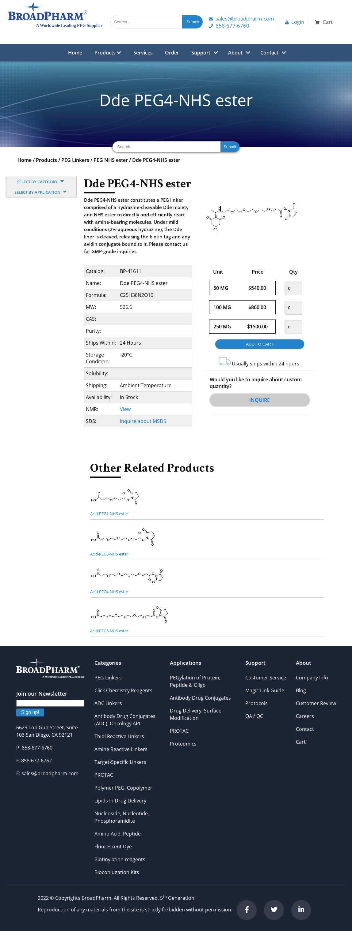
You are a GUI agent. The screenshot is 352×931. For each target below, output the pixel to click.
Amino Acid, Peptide (117, 833)
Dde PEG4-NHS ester (156, 160)
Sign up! (30, 712)
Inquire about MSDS (143, 421)
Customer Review (316, 703)
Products (107, 52)
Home (75, 52)
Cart (301, 741)
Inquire (259, 400)
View (125, 409)
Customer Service (265, 677)
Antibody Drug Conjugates (200, 697)
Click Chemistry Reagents (123, 690)
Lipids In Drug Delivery (120, 800)
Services (143, 52)
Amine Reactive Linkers (120, 749)
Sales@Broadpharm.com (241, 18)
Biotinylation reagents (119, 859)
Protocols (256, 703)
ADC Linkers (108, 703)
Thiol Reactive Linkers (119, 736)
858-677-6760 (229, 25)
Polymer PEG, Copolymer (123, 787)
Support (200, 52)
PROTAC (103, 775)
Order (172, 52)
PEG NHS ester (111, 160)
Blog (301, 690)
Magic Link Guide (264, 690)
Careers (305, 716)
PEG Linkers (75, 160)
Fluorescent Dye (113, 846)
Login (294, 21)
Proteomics (183, 743)
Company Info (312, 677)
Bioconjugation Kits (116, 872)
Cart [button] (324, 21)
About (235, 52)
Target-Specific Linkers (120, 762)
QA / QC (254, 716)
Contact (269, 52)
